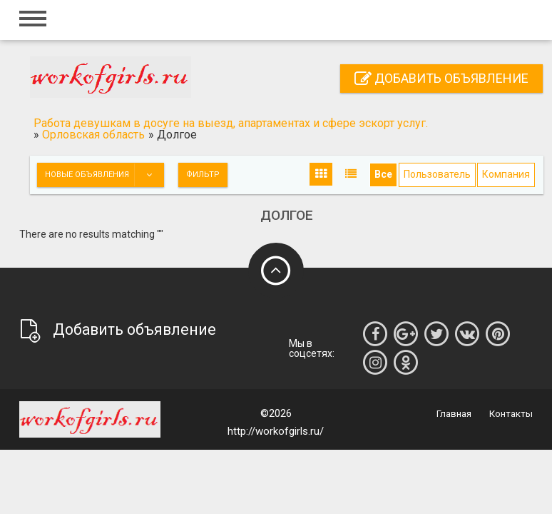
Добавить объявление (441, 78)
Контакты (511, 413)
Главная (453, 413)
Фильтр (203, 174)
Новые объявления (104, 174)
